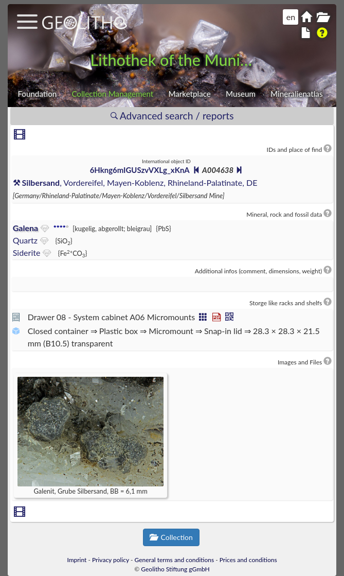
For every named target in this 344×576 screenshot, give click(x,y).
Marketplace (189, 93)
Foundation (37, 93)
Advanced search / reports (172, 115)
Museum (241, 93)
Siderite (27, 252)
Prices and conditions (248, 560)
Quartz (25, 240)
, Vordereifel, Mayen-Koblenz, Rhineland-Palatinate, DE (135, 182)
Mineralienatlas (296, 93)
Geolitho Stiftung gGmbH (175, 569)
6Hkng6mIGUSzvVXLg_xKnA (140, 169)
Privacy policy (110, 560)
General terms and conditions (174, 560)
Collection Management (112, 93)
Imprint (76, 560)
